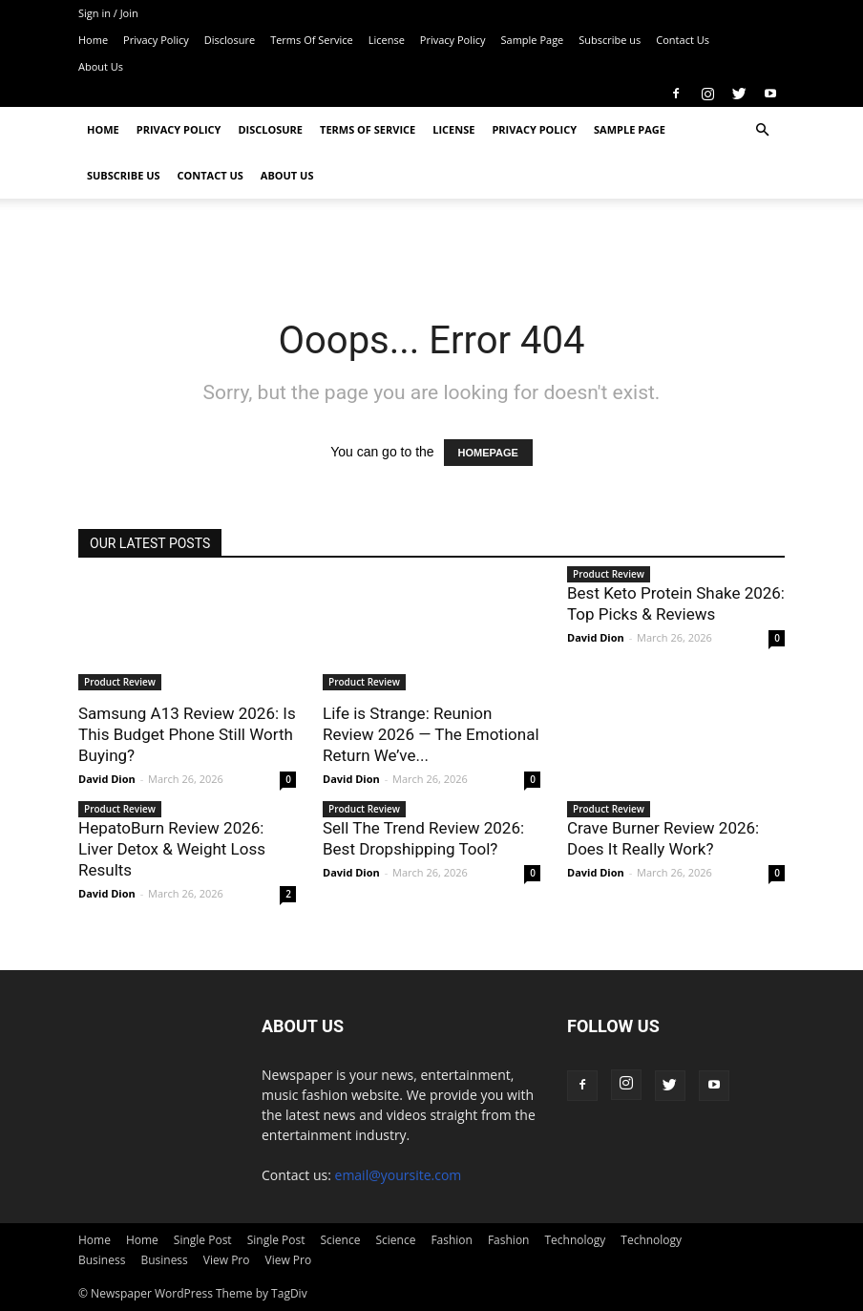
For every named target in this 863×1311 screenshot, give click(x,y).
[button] (762, 130)
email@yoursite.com (398, 1175)
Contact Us (682, 39)
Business (101, 1260)
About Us (100, 66)
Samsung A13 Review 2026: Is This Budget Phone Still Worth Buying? (187, 734)
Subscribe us (610, 39)
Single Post (203, 1240)
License (386, 39)
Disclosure (229, 39)
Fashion (452, 1240)
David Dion (107, 779)
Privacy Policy (156, 39)
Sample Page (532, 39)
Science (340, 1240)
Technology (574, 1240)
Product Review (120, 681)
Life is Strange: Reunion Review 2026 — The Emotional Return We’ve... (431, 734)
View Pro (226, 1260)
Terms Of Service (311, 39)
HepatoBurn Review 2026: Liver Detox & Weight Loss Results (171, 848)
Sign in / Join (108, 13)
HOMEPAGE (488, 452)
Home (93, 39)
